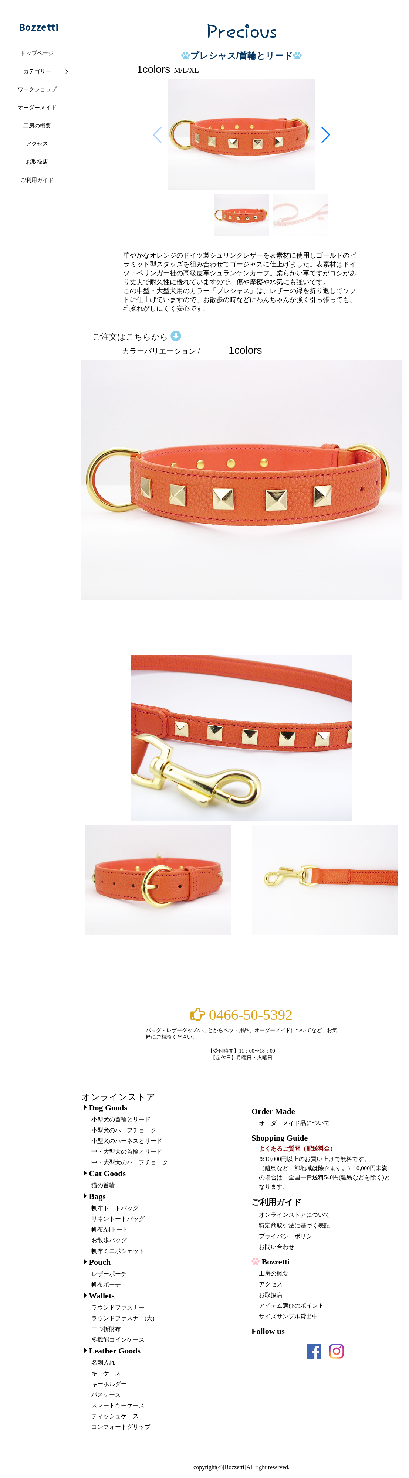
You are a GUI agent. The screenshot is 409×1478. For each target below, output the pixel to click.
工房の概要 (37, 126)
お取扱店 (37, 162)
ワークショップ (37, 89)
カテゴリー (37, 71)
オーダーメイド (37, 107)
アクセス (37, 144)
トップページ (37, 53)
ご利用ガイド (37, 180)
